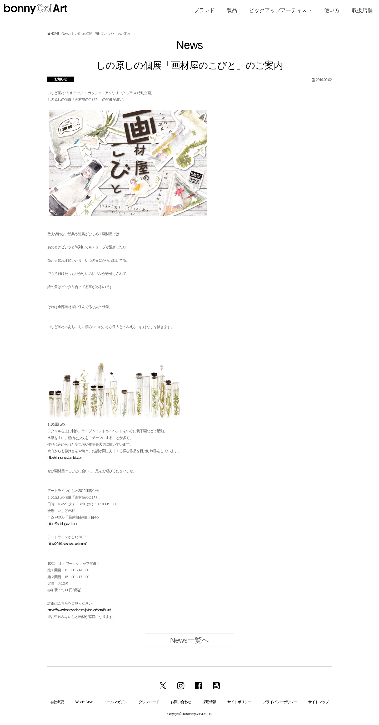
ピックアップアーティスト (280, 10)
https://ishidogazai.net (62, 524)
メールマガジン (115, 702)
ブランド (204, 10)
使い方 (332, 10)
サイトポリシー (239, 702)
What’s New (83, 702)
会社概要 (57, 702)
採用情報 (209, 702)
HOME (55, 34)
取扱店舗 (362, 10)
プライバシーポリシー (280, 702)
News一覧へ (189, 640)
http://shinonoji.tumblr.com (65, 457)
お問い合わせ (181, 702)
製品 (232, 10)
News (65, 34)
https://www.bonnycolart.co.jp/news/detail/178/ (79, 610)
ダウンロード (149, 702)
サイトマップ (318, 702)
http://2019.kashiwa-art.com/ (66, 544)
